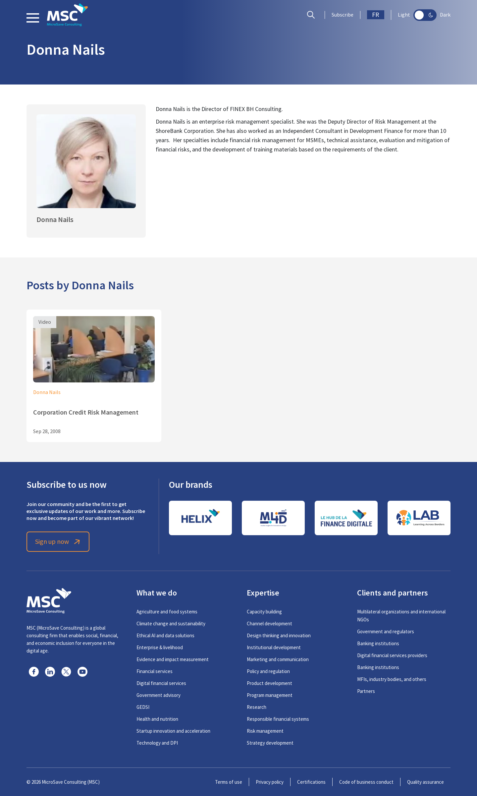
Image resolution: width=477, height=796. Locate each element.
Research (256, 707)
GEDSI (142, 707)
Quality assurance (425, 782)
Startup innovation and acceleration (173, 731)
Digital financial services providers (392, 655)
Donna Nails (47, 392)
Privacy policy (270, 782)
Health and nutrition (157, 719)
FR (375, 15)
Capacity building (264, 611)
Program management (269, 695)
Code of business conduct (366, 782)
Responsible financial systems (278, 719)
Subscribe (342, 15)
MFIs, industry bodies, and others (391, 679)
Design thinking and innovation (279, 635)
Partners (366, 691)
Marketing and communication (278, 659)
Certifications (311, 782)
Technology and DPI (157, 743)
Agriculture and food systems (166, 611)
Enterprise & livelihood (159, 647)
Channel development (269, 623)
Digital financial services (161, 683)
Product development (269, 683)
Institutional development (274, 647)
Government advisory (158, 695)
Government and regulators (385, 631)
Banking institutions (378, 643)
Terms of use (228, 782)
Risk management (265, 731)
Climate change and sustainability (170, 623)
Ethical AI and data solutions (165, 635)
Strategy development (270, 743)
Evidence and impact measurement (172, 659)
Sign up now (58, 541)
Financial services (154, 671)
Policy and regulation (268, 671)
